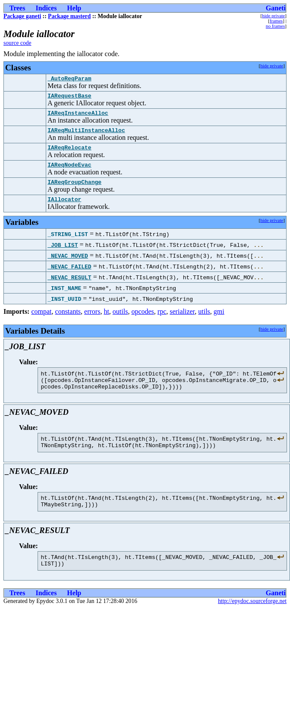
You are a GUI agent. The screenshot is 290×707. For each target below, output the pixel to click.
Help (74, 8)
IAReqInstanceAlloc (77, 116)
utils (204, 321)
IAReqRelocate (69, 154)
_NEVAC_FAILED (69, 277)
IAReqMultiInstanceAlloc (86, 135)
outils (120, 321)
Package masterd (69, 16)
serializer (182, 321)
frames (276, 20)
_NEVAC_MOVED (67, 266)
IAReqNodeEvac (69, 172)
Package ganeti (22, 16)
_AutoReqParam (69, 79)
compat (41, 321)
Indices (46, 8)
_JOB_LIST (62, 255)
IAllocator (64, 209)
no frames (275, 25)
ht (106, 321)
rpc (162, 321)
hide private (273, 15)
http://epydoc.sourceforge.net (252, 623)
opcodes (142, 321)
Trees (17, 8)
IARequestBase (69, 98)
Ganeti (276, 8)
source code (17, 43)
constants (68, 321)
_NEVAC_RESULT (69, 287)
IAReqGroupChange (74, 191)
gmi (219, 321)
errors (92, 321)
